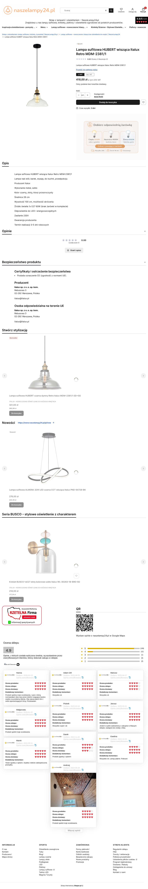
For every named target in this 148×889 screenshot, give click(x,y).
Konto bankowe (82, 852)
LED (40, 864)
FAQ (114, 852)
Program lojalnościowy (122, 862)
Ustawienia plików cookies (124, 859)
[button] (111, 10)
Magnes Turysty (45, 875)
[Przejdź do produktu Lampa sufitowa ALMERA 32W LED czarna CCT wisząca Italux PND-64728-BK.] (47, 458)
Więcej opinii (74, 830)
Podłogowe (43, 862)
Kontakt (5, 852)
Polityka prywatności (121, 857)
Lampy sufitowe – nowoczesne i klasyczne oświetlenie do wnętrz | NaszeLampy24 (90, 34)
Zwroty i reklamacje (121, 854)
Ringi (41, 854)
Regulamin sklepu (120, 849)
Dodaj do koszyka (108, 102)
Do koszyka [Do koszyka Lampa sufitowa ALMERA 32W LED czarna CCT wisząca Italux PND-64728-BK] (16, 505)
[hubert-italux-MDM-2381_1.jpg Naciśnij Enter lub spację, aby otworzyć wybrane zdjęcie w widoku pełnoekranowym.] (37, 75)
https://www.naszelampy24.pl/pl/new (36, 423)
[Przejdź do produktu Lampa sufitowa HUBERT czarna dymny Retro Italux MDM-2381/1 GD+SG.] (45, 364)
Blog (115, 870)
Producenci (6, 854)
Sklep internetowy (71, 886)
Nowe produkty (82, 859)
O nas (4, 849)
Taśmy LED (43, 872)
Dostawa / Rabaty (120, 864)
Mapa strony (7, 857)
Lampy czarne (45, 857)
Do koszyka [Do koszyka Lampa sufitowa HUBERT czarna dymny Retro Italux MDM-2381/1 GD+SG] (16, 413)
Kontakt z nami (119, 872)
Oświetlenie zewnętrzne (49, 849)
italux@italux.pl (21, 298)
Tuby (41, 852)
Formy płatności (82, 849)
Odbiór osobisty (82, 854)
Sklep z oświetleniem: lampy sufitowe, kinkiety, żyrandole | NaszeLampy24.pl (30, 34)
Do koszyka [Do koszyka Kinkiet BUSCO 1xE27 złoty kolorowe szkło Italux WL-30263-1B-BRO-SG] (16, 599)
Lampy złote (44, 859)
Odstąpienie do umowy (122, 867)
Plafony (42, 867)
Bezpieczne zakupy (84, 857)
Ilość (78, 91)
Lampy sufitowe (46, 870)
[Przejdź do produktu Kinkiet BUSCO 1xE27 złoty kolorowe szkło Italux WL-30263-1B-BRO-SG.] (44, 550)
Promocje (80, 862)
